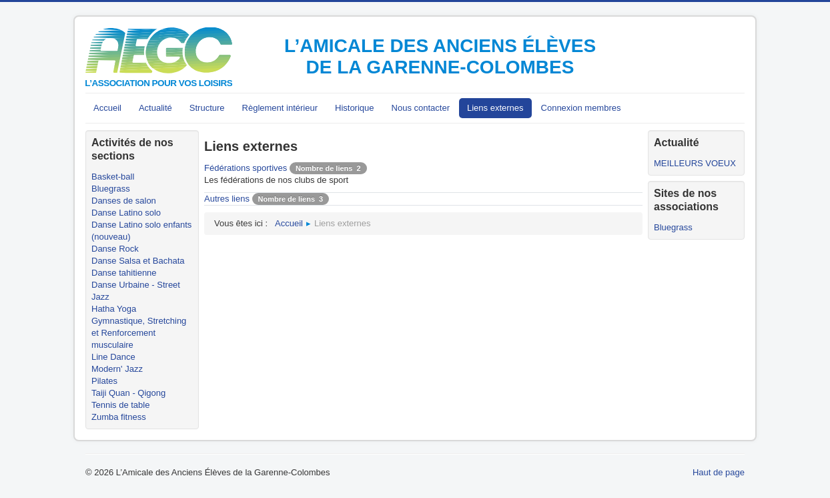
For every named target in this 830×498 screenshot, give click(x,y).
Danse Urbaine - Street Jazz (135, 291)
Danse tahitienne (124, 273)
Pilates (104, 381)
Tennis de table (120, 405)
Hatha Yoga (113, 309)
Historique (354, 108)
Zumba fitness (118, 417)
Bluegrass (110, 189)
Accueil (107, 108)
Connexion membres (581, 108)
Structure (207, 108)
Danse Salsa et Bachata (137, 261)
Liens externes (495, 108)
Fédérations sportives (245, 168)
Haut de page (719, 472)
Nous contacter (421, 108)
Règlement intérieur (280, 108)
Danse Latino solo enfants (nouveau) (141, 231)
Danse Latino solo (126, 213)
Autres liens (227, 199)
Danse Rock (115, 249)
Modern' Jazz (117, 369)
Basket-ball (112, 177)
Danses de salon (123, 201)
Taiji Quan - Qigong (128, 393)
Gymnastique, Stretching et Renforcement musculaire (138, 333)
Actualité (155, 108)
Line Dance (113, 357)
